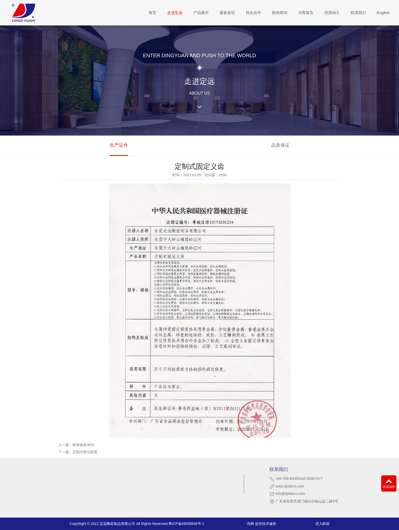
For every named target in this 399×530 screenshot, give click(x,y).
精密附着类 (141, 494)
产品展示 (201, 12)
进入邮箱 (322, 524)
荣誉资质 (66, 488)
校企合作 (253, 12)
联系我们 (358, 12)
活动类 (137, 500)
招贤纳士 (332, 12)
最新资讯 (227, 12)
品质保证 (280, 145)
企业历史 (66, 494)
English (383, 12)
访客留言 (306, 12)
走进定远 (174, 12)
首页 (152, 12)
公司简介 (66, 481)
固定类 (137, 513)
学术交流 (211, 488)
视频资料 (211, 494)
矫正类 (137, 507)
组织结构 (66, 500)
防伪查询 (279, 12)
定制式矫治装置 (85, 452)
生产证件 (119, 145)
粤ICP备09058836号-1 (186, 524)
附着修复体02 (83, 445)
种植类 (137, 488)
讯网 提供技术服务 (261, 524)
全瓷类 (137, 481)
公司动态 (211, 481)
